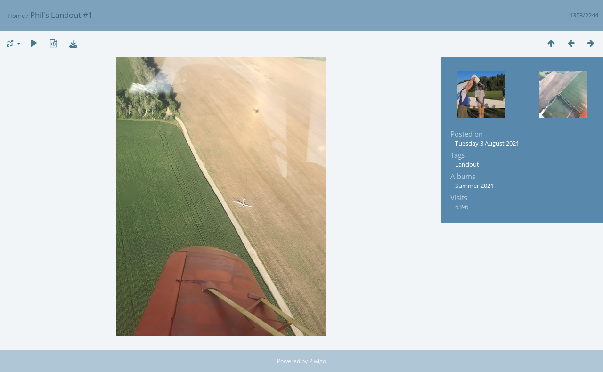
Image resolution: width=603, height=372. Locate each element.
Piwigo (317, 361)
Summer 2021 (474, 185)
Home (16, 15)
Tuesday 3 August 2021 (487, 143)
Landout (467, 164)
